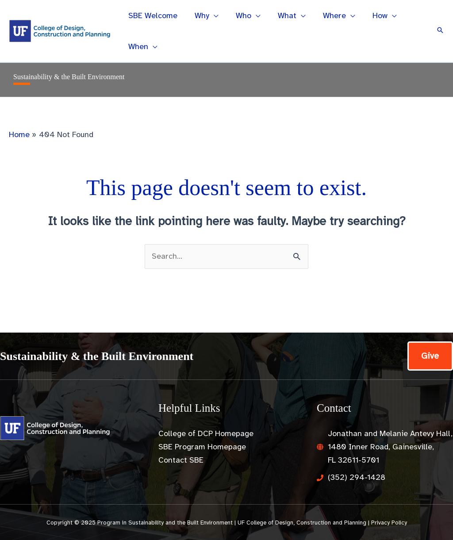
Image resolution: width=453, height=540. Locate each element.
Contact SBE (180, 460)
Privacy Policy (389, 522)
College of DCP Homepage (205, 433)
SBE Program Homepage (202, 447)
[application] (211, 15)
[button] (440, 31)
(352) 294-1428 (356, 477)
